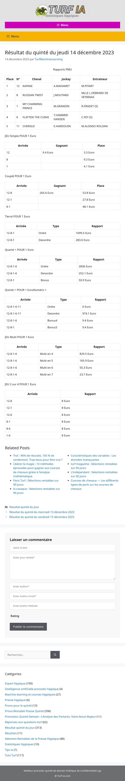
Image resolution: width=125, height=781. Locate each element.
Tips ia (9, 750)
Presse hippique (15, 700)
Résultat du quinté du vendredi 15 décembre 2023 (41, 517)
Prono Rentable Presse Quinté (24, 711)
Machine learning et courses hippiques (30, 694)
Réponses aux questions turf (23, 722)
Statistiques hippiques (19, 744)
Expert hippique (15, 683)
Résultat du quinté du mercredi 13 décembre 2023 (41, 512)
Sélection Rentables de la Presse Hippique (32, 739)
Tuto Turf (11, 755)
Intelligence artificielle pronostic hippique (32, 689)
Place (10, 79)
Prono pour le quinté (18, 705)
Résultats (11, 733)
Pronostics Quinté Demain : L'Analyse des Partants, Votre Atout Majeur (50, 716)
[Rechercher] (55, 655)
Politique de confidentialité (81, 770)
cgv (99, 770)
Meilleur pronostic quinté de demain (44, 770)
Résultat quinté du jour (24, 507)
